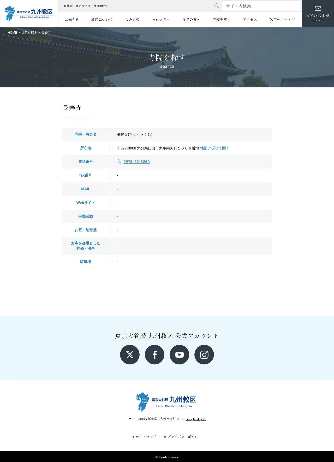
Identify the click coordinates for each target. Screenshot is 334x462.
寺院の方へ (191, 19)
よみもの (132, 19)
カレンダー (161, 19)
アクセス (250, 19)
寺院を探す (221, 19)
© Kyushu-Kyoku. (167, 456)
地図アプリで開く (214, 148)
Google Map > (196, 418)
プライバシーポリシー (184, 436)
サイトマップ (146, 436)
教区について (102, 19)
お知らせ (72, 19)
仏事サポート (282, 19)
